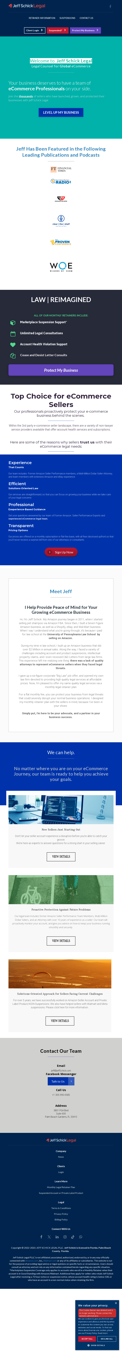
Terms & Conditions (61, 1207)
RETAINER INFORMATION (42, 18)
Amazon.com (31, 1260)
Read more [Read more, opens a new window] (103, 1333)
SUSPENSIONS (67, 18)
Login (61, 1171)
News (61, 1156)
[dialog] (97, 1325)
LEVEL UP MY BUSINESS (61, 112)
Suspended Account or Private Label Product (61, 1192)
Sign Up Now (60, 552)
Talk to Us (62, 1081)
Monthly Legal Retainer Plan (61, 1186)
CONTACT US (86, 18)
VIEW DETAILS (61, 857)
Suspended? (57, 30)
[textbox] (61, 61)
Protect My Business (85, 30)
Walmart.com (50, 1260)
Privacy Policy (61, 1213)
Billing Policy (61, 1219)
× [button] (116, 1303)
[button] (97, 1345)
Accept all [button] (87, 1339)
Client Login (34, 30)
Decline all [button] (107, 1339)
